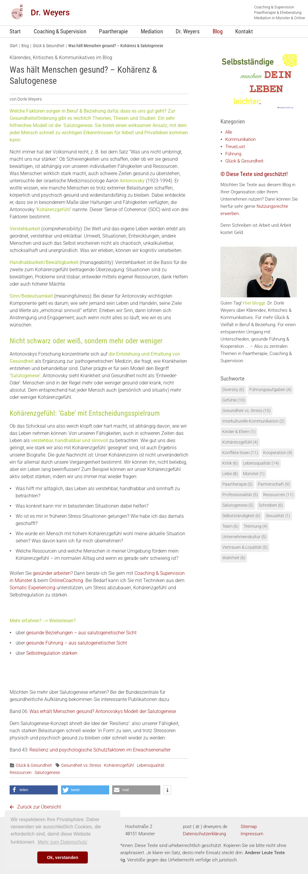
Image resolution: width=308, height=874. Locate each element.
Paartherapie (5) (237, 484)
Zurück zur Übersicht (39, 807)
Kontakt (244, 31)
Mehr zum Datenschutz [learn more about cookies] (63, 842)
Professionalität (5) (240, 494)
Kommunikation (240, 139)
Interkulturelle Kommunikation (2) (253, 421)
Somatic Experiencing (33, 587)
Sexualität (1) (278, 515)
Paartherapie (113, 31)
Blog (218, 31)
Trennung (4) (255, 526)
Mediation (152, 31)
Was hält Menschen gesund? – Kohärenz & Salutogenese (115, 45)
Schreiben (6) (271, 505)
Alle (228, 132)
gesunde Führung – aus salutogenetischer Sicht (76, 643)
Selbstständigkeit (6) (241, 515)
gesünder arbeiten (52, 573)
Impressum (252, 833)
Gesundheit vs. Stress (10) (246, 410)
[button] (34, 789)
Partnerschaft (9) (274, 484)
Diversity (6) (233, 389)
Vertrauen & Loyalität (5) (245, 547)
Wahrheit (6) (233, 557)
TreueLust (235, 146)
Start (15, 31)
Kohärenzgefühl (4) (240, 442)
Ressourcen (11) (278, 494)
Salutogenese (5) (238, 505)
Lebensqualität (151, 765)
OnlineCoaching (66, 580)
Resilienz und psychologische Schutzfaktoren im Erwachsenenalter (100, 750)
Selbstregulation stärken (51, 653)
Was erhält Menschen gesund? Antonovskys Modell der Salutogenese (102, 711)
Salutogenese (47, 772)
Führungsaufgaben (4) (270, 389)
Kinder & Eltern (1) (239, 431)
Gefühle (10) (233, 400)
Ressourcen (21, 772)
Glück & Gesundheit (48, 45)
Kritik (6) (230, 463)
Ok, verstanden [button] (62, 857)
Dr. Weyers (50, 12)
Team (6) (230, 526)
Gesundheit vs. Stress (81, 765)
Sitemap (249, 826)
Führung (233, 153)
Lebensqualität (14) (261, 463)
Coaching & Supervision (60, 31)
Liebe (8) (230, 473)
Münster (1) (254, 473)
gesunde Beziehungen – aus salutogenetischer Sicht (81, 633)
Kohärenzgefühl (119, 765)
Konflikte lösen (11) (240, 452)
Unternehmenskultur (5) (244, 536)
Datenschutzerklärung (204, 833)
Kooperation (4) (277, 452)
